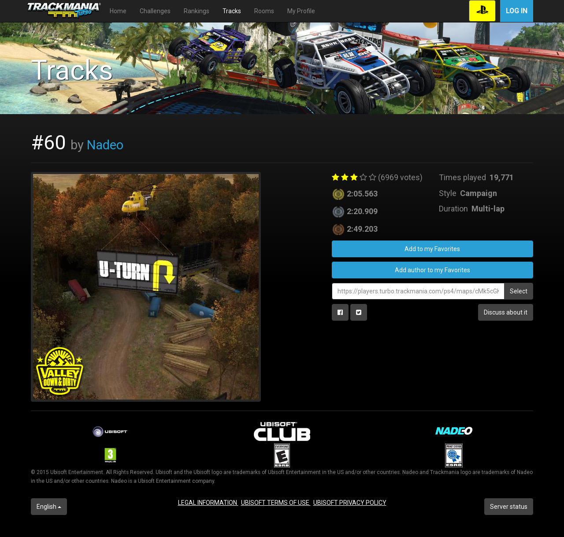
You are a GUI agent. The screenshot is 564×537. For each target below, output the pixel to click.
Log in (516, 11)
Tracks (232, 11)
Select (518, 291)
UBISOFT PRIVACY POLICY (349, 502)
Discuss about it (505, 312)
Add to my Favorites (432, 248)
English (49, 506)
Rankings (196, 11)
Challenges (155, 11)
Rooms (264, 11)
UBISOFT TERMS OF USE (276, 502)
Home (118, 11)
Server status (508, 506)
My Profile (301, 11)
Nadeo (105, 144)
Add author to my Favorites (432, 270)
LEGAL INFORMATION (208, 502)
